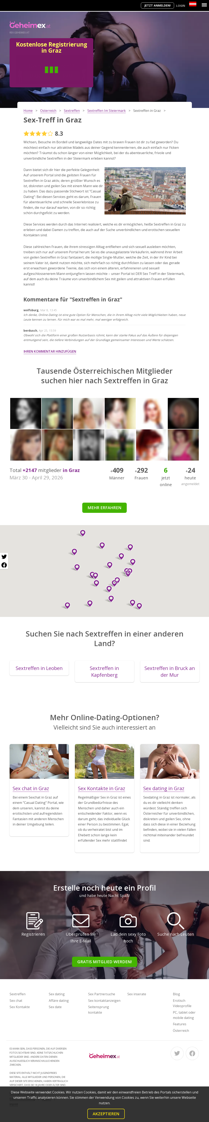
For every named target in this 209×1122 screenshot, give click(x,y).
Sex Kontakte (20, 1007)
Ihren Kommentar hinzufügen (50, 351)
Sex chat (16, 1000)
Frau (66, 76)
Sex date (55, 1007)
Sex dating (57, 994)
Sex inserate (136, 994)
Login (180, 6)
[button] (81, 533)
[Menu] (204, 5)
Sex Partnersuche (101, 994)
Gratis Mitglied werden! (104, 961)
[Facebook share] (4, 565)
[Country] (192, 4)
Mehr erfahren (104, 507)
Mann (37, 76)
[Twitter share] (4, 557)
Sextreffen (18, 994)
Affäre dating (59, 1000)
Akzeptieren (106, 1113)
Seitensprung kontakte (98, 1009)
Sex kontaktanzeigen (104, 1000)
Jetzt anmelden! (157, 5)
